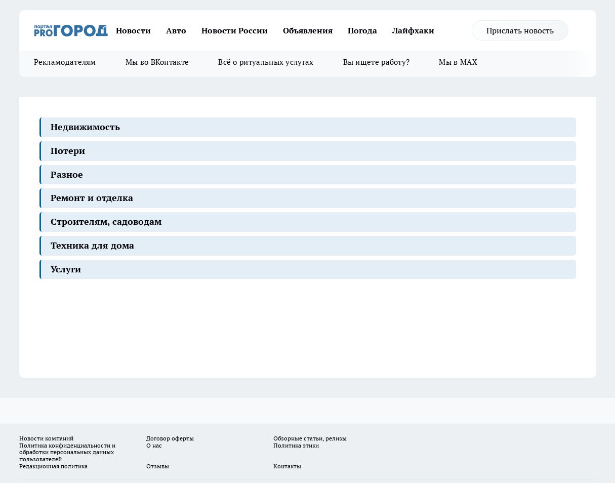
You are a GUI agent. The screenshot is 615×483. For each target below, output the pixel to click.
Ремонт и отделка (92, 198)
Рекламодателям (65, 62)
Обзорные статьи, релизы (310, 438)
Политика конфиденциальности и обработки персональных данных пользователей (67, 452)
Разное (67, 174)
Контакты (287, 466)
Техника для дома (92, 245)
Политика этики (296, 445)
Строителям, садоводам (106, 221)
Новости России (234, 30)
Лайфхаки (413, 30)
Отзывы (157, 466)
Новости (133, 30)
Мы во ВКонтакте (157, 62)
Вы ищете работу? (376, 62)
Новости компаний (46, 438)
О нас (154, 445)
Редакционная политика (53, 466)
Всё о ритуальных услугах (265, 62)
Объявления (308, 30)
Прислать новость (520, 30)
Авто (176, 30)
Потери (68, 150)
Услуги (66, 269)
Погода (362, 30)
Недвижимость (85, 127)
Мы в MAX (458, 62)
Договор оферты (170, 438)
